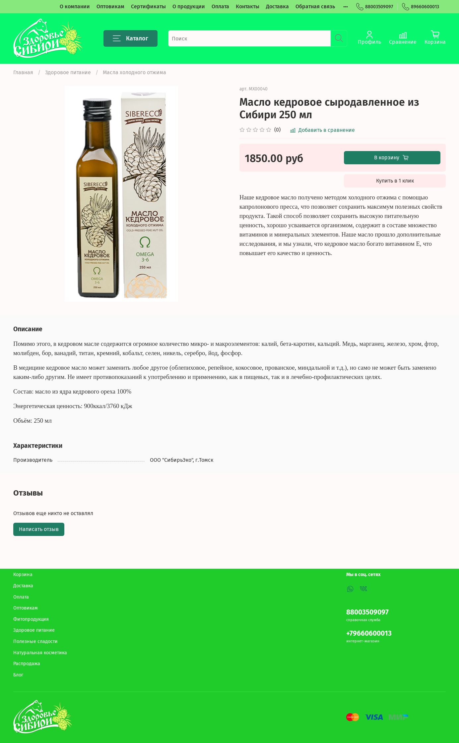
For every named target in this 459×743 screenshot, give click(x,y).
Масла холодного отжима (134, 72)
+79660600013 (369, 633)
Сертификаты (148, 6)
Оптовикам (110, 6)
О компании (75, 6)
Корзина (23, 574)
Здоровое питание (68, 72)
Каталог (130, 38)
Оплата (220, 6)
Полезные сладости (35, 641)
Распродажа (26, 663)
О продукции (188, 6)
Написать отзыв (39, 529)
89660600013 (420, 6)
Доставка (277, 6)
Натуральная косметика (40, 653)
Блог (18, 675)
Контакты (247, 6)
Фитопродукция (31, 619)
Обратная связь (315, 6)
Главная (23, 72)
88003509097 (374, 6)
